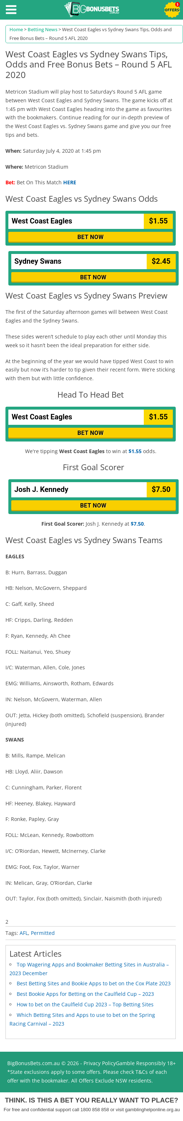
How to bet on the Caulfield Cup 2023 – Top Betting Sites (85, 1004)
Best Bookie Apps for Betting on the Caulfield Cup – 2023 (85, 993)
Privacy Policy (100, 1063)
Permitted (43, 932)
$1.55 (135, 451)
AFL (24, 932)
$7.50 (137, 523)
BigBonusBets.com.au (33, 1063)
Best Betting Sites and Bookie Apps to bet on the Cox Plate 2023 (94, 983)
